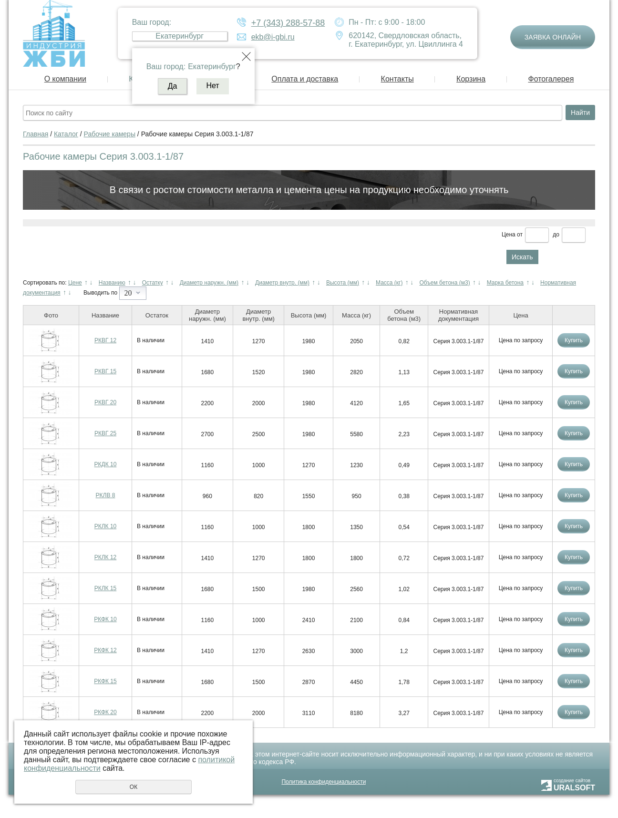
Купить (574, 340)
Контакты (397, 79)
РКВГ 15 (105, 371)
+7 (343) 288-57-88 (288, 23)
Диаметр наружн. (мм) (209, 282)
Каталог (66, 134)
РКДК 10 (105, 464)
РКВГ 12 (105, 340)
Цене (75, 282)
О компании (65, 79)
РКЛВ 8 (105, 495)
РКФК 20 (105, 712)
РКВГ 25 (105, 433)
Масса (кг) (389, 282)
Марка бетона (505, 282)
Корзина (470, 79)
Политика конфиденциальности (323, 781)
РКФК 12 (105, 650)
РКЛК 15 (105, 588)
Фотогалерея (551, 79)
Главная (35, 134)
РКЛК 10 (105, 526)
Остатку (152, 282)
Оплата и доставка (304, 79)
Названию (112, 282)
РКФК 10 (105, 619)
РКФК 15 (105, 681)
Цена (508, 234)
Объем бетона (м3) (444, 282)
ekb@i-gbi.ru (273, 37)
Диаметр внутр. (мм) (282, 282)
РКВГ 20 (105, 402)
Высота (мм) (342, 282)
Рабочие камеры (109, 134)
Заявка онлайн (553, 37)
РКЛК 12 (105, 557)
